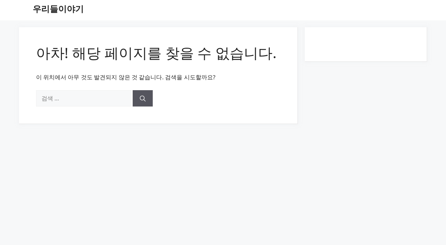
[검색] (143, 98)
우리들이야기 (58, 8)
